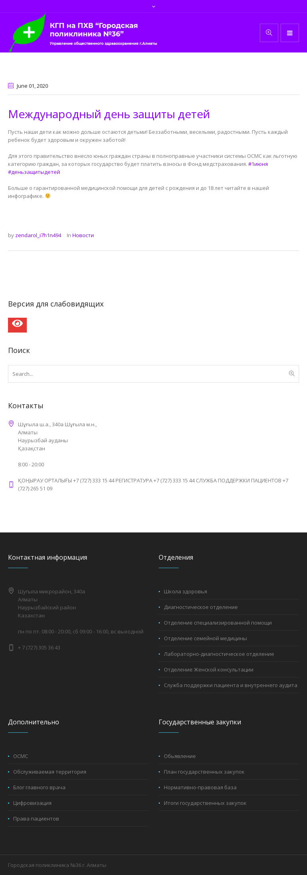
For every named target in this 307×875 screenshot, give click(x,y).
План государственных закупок (204, 771)
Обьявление (180, 756)
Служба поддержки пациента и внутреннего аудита (230, 685)
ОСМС (20, 756)
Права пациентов (36, 818)
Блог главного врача (39, 787)
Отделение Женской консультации (208, 669)
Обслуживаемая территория (49, 771)
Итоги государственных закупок (205, 802)
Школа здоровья (185, 591)
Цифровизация (32, 802)
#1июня (258, 163)
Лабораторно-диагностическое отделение (219, 653)
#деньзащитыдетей (34, 171)
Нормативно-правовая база (200, 787)
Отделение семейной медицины (205, 638)
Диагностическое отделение (201, 607)
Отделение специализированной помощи (218, 622)
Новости (83, 235)
